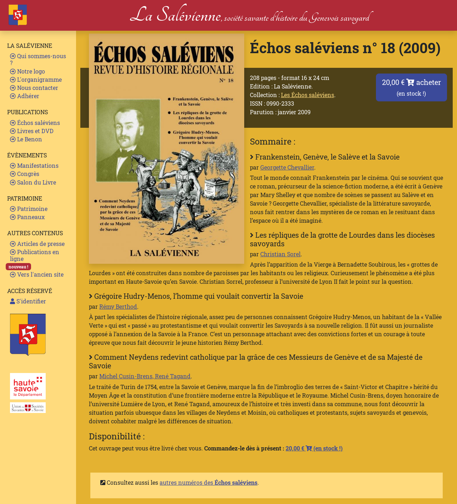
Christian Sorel (280, 254)
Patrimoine (28, 208)
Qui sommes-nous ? (38, 59)
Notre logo (27, 71)
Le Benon (26, 139)
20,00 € (314, 448)
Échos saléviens (35, 122)
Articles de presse (37, 243)
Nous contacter (34, 87)
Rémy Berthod (118, 306)
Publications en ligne (34, 255)
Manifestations (34, 165)
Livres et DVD (32, 131)
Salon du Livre (33, 182)
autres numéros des (208, 482)
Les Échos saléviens (307, 95)
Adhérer (24, 96)
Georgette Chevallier (287, 167)
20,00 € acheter (411, 87)
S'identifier (28, 301)
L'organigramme (36, 79)
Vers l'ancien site (37, 274)
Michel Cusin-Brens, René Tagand (145, 376)
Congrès (24, 173)
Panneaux (27, 217)
